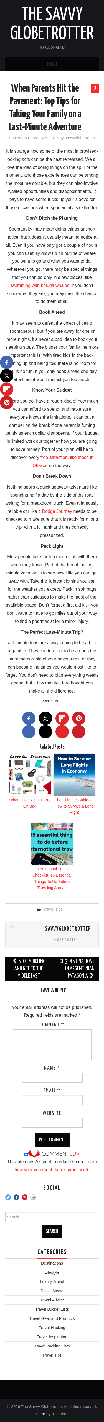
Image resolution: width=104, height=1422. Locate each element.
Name (52, 1068)
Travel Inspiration (52, 1337)
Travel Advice (52, 1300)
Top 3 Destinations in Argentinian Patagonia (76, 969)
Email (52, 1090)
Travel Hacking (52, 1327)
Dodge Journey (57, 511)
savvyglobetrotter (80, 138)
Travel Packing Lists (52, 1346)
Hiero (40, 1414)
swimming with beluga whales (40, 285)
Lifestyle (52, 1272)
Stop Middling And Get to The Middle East (28, 969)
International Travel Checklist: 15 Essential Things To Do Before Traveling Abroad (52, 878)
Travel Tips (53, 909)
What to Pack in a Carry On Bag (29, 803)
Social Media (51, 1291)
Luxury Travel (52, 1281)
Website (52, 1113)
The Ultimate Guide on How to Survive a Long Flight (74, 806)
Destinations (52, 1263)
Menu (52, 64)
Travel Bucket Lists (52, 1309)
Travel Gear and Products (52, 1318)
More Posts (65, 940)
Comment (52, 1025)
